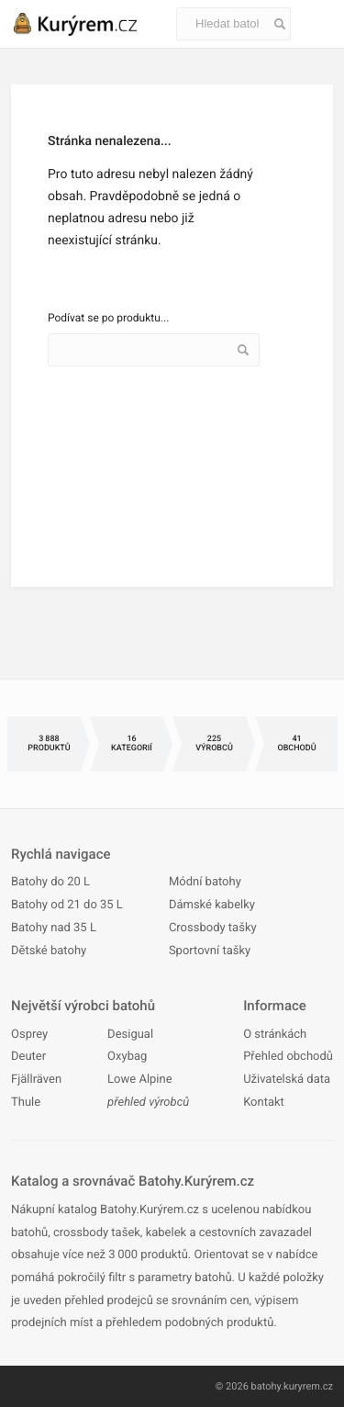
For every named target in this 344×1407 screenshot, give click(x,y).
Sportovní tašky (209, 951)
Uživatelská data (286, 1079)
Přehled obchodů (288, 1057)
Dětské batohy (48, 951)
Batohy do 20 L (50, 882)
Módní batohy (205, 882)
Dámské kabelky (212, 905)
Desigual (130, 1034)
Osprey (29, 1034)
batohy (266, 1386)
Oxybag (127, 1057)
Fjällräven (36, 1079)
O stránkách (274, 1034)
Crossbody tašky (213, 928)
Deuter (28, 1057)
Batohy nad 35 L (53, 928)
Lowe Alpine (139, 1079)
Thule (25, 1102)
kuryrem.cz (308, 1386)
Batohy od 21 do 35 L (67, 905)
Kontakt (263, 1102)
